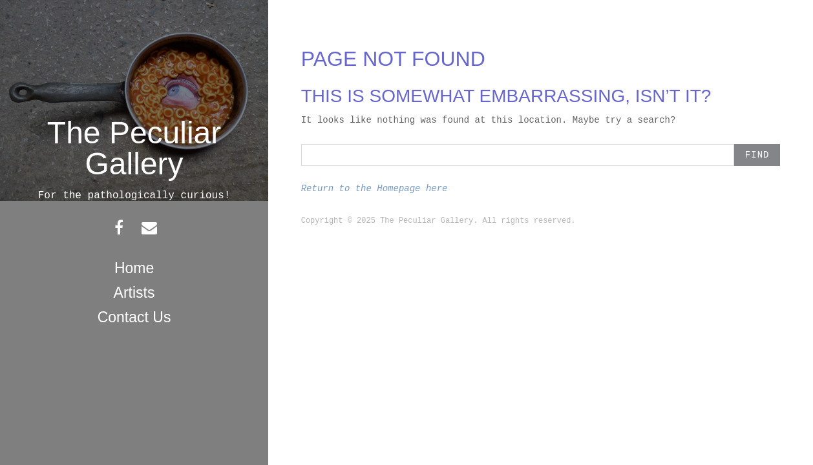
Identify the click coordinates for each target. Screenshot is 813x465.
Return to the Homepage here (374, 188)
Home (134, 268)
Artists (134, 292)
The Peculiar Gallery (134, 148)
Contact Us (134, 317)
